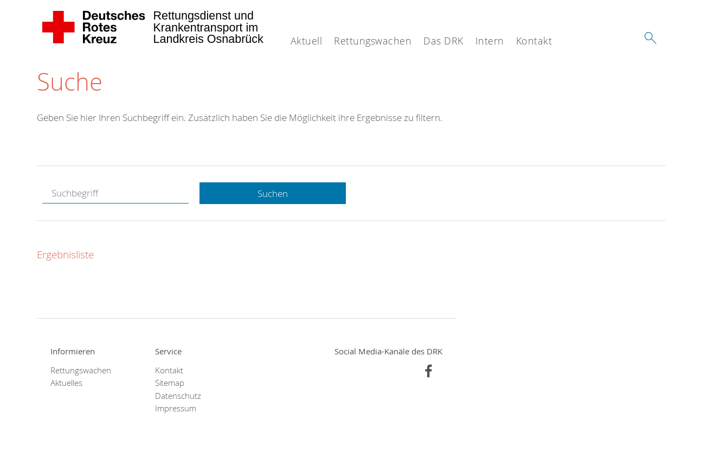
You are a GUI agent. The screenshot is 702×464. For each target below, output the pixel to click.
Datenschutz (178, 396)
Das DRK (443, 40)
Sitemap (169, 383)
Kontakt (534, 40)
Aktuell (307, 40)
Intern (489, 40)
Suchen (272, 193)
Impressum (175, 408)
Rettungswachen (372, 40)
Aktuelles (66, 383)
